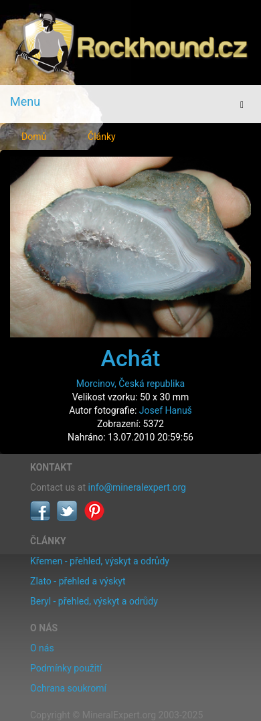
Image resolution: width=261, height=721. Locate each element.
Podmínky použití (66, 668)
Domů (33, 136)
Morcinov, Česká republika (130, 383)
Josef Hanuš (165, 410)
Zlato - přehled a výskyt (77, 581)
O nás (42, 648)
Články (102, 136)
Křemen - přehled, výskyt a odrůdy (99, 561)
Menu (25, 101)
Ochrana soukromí (68, 688)
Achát (131, 358)
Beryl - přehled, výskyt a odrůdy (94, 601)
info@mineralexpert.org (137, 487)
